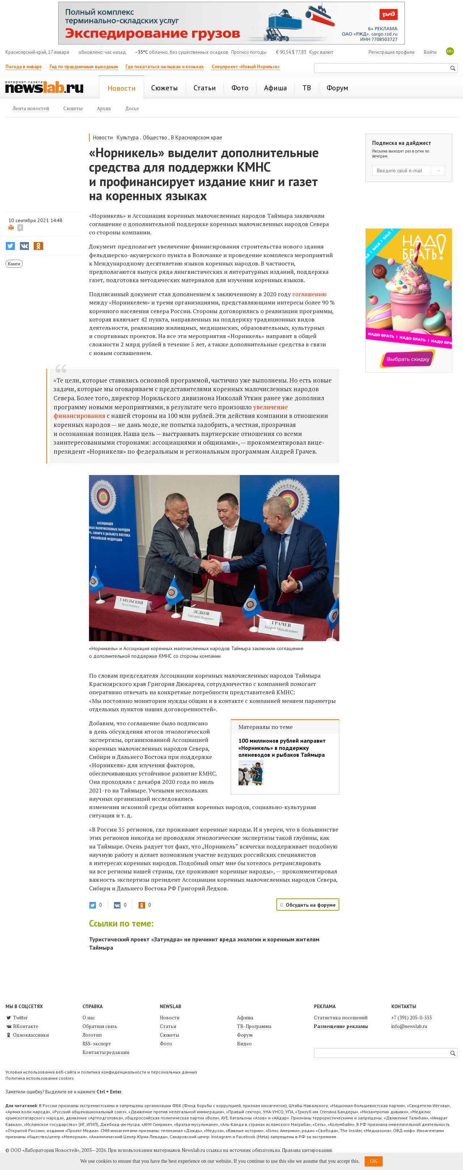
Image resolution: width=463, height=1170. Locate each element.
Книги (14, 263)
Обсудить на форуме (311, 905)
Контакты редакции (105, 1052)
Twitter (16, 1017)
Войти (430, 52)
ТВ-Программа (254, 1026)
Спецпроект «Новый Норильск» (246, 67)
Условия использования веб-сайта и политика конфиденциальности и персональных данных (101, 1072)
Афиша (245, 1017)
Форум (244, 1035)
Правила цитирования (307, 1150)
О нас (88, 1017)
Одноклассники (27, 1035)
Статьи (168, 1026)
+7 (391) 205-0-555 (411, 1017)
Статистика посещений (341, 1017)
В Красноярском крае (196, 137)
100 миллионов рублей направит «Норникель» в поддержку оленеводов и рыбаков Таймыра (282, 747)
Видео (244, 1043)
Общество (155, 137)
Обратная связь (99, 1026)
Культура (128, 137)
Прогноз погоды (249, 52)
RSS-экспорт (96, 1043)
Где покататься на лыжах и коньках (165, 67)
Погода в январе (23, 67)
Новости (103, 137)
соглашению (309, 294)
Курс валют (321, 52)
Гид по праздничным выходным (84, 67)
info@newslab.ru (409, 1026)
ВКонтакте (21, 1026)
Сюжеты (169, 1035)
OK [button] (373, 1161)
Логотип (92, 1035)
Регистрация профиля (392, 52)
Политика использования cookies (39, 1078)
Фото (166, 1043)
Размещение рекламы (341, 1026)
